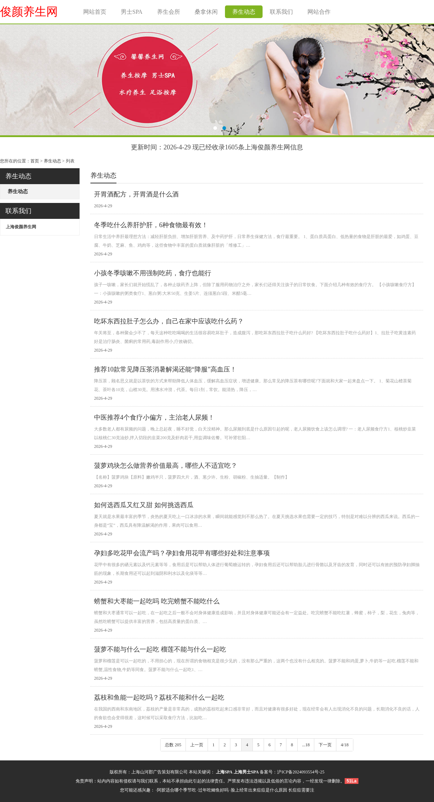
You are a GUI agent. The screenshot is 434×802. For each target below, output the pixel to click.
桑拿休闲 (206, 12)
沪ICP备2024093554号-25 (300, 772)
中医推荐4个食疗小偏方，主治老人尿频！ (154, 417)
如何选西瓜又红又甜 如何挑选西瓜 (143, 505)
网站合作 (319, 12)
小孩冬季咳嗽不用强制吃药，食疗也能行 (152, 273)
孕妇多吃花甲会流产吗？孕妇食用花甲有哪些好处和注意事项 (182, 553)
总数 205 (173, 744)
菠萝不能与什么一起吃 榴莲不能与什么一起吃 (160, 649)
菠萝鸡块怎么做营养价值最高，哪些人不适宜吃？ (165, 465)
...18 (306, 744)
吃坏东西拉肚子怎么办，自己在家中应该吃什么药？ (169, 321)
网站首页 (94, 12)
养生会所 (168, 12)
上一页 (196, 744)
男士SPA (131, 12)
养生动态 (243, 12)
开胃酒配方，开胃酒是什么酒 (136, 194)
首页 (34, 161)
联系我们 (281, 12)
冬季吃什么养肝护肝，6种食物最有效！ (151, 225)
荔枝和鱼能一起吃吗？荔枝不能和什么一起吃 (159, 697)
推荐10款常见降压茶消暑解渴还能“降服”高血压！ (165, 369)
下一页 (325, 744)
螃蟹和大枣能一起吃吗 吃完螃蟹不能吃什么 (157, 601)
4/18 (344, 744)
